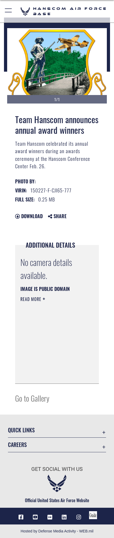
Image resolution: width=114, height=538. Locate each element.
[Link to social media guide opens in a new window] (93, 515)
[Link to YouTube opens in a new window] (35, 517)
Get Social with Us (57, 469)
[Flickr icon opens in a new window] (50, 517)
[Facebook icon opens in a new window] (21, 517)
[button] (8, 11)
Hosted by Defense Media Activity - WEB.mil (57, 531)
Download (29, 216)
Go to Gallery (32, 398)
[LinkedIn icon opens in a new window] (64, 517)
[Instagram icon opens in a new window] (79, 517)
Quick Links (21, 430)
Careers (17, 445)
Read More (31, 299)
